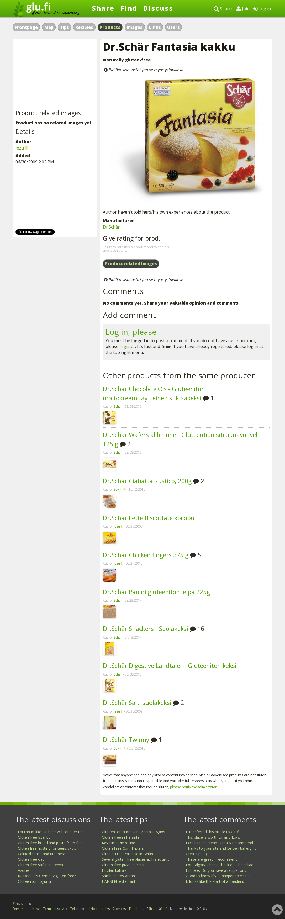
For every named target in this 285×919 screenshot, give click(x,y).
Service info (21, 908)
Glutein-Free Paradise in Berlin (127, 853)
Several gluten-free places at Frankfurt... (135, 859)
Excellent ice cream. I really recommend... (220, 842)
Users (173, 27)
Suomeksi (119, 908)
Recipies (84, 27)
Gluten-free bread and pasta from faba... (52, 842)
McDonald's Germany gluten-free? (47, 875)
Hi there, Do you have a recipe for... (216, 870)
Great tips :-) (196, 853)
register (127, 346)
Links (155, 27)
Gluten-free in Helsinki (120, 837)
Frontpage (26, 27)
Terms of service (55, 908)
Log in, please (130, 331)
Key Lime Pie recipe (118, 842)
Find (128, 8)
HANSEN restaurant (118, 881)
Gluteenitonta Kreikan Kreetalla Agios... (134, 831)
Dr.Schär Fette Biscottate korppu (148, 518)
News (36, 908)
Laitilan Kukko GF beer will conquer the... (52, 831)
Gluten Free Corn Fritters (123, 848)
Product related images (131, 264)
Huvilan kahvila (114, 870)
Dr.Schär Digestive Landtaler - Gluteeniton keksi (169, 665)
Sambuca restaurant (119, 875)
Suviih (118, 489)
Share (103, 8)
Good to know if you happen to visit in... (219, 875)
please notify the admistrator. (193, 786)
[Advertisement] (54, 74)
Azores (24, 870)
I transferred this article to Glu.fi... (214, 831)
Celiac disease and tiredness (42, 853)
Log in (262, 9)
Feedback (136, 908)
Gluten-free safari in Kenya (40, 864)
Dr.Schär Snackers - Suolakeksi (145, 628)
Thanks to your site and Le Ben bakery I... (221, 848)
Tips (64, 27)
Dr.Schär (111, 227)
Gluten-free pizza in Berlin (123, 864)
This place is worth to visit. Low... (213, 837)
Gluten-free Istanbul (34, 837)
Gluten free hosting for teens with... (47, 848)
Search (223, 9)
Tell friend (77, 908)
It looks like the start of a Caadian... (215, 881)
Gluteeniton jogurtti (34, 881)
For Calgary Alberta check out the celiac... (220, 864)
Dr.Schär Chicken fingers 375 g (145, 555)
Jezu (117, 526)
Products (110, 27)
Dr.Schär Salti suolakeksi (137, 702)
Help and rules (99, 908)
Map (49, 27)
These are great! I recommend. (212, 859)
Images (134, 27)
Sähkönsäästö (157, 908)
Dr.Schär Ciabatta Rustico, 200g (147, 481)
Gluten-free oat (31, 859)
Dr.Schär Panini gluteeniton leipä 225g (156, 592)
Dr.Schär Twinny (126, 739)
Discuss (158, 8)
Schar (118, 406)
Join (243, 9)
